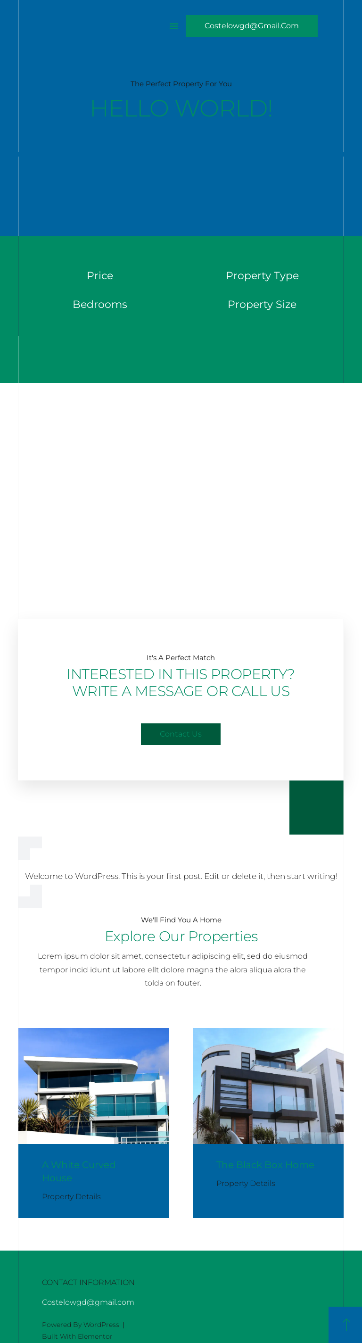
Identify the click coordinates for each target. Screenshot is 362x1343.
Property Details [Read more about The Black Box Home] (245, 1183)
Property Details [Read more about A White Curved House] (71, 1196)
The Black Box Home (265, 1164)
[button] (174, 26)
